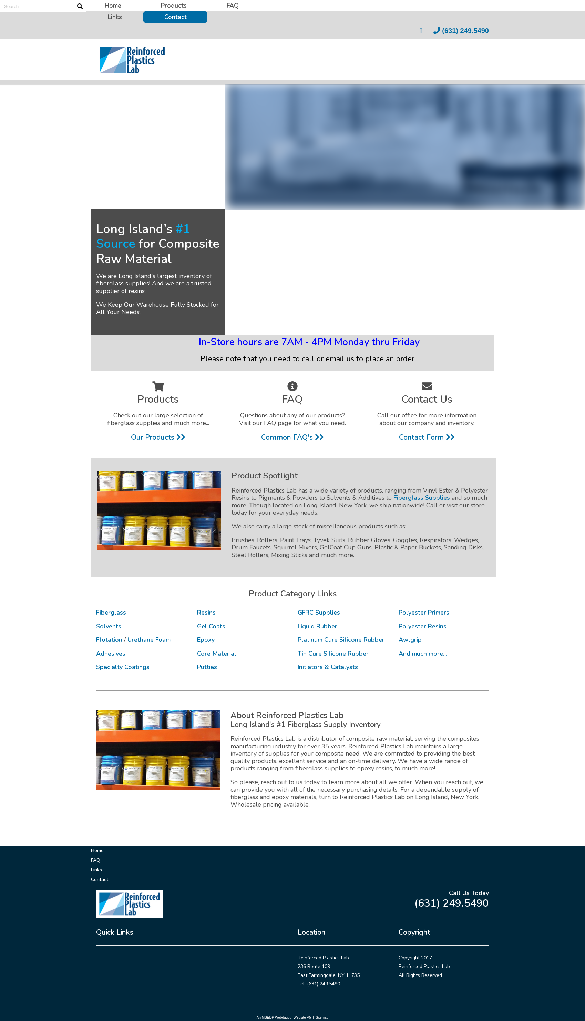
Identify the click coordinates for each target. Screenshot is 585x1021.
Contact (175, 17)
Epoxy (206, 640)
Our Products (158, 437)
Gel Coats (211, 626)
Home (113, 5)
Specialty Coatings (123, 667)
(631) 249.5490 (461, 30)
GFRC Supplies (319, 612)
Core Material (216, 653)
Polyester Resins (423, 626)
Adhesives (110, 653)
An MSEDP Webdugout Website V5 (284, 1017)
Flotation (109, 640)
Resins (206, 612)
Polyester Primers (424, 612)
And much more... (423, 653)
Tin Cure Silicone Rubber (333, 653)
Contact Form (427, 437)
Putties (207, 667)
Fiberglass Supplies (421, 498)
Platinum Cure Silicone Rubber (341, 640)
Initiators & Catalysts (328, 667)
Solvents (108, 626)
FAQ (233, 5)
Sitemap (322, 1017)
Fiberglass (111, 612)
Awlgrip (410, 640)
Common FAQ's (292, 437)
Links (115, 17)
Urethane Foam (149, 640)
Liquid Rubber (317, 626)
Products (174, 5)
